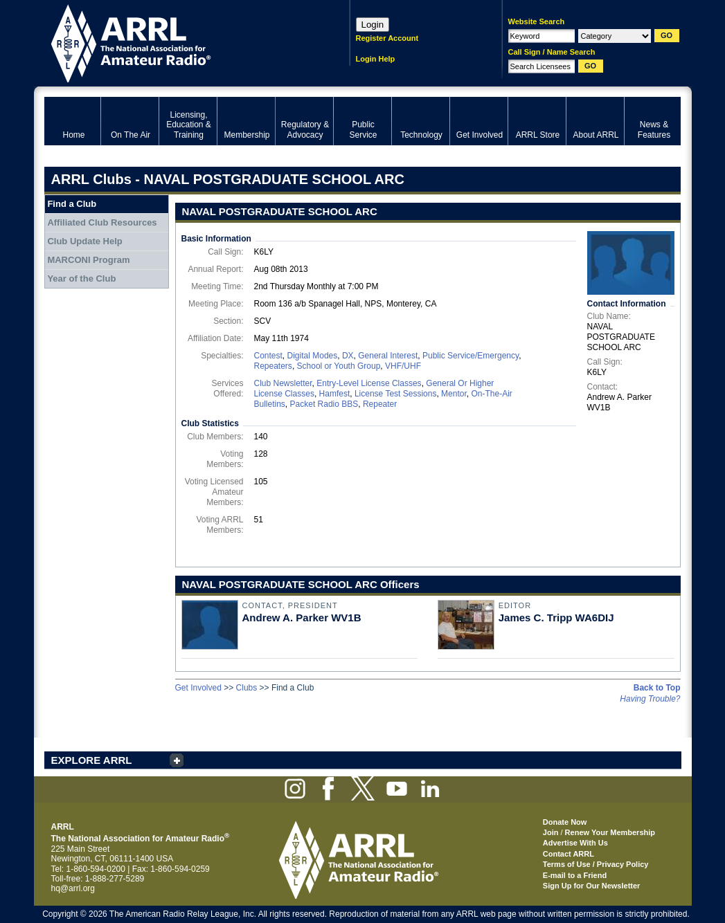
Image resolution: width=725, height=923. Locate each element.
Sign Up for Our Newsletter (592, 885)
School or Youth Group (339, 366)
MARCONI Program (88, 260)
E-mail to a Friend (575, 875)
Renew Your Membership (610, 832)
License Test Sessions (396, 394)
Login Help (375, 59)
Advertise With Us (575, 843)
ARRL (179, 41)
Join (551, 832)
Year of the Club (81, 278)
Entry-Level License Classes (368, 383)
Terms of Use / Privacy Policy (596, 864)
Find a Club (71, 204)
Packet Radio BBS (324, 404)
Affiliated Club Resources (101, 222)
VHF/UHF (403, 366)
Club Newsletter (283, 383)
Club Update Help (84, 241)
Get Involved (198, 688)
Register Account (387, 38)
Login (372, 24)
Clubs (247, 688)
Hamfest (334, 394)
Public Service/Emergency (470, 355)
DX (348, 355)
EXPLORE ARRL (91, 760)
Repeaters (273, 366)
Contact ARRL (568, 854)
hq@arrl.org (73, 888)
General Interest (388, 355)
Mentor (454, 394)
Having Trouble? (650, 699)
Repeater (380, 404)
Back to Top (657, 688)
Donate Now (565, 822)
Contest (268, 355)
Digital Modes (312, 355)
